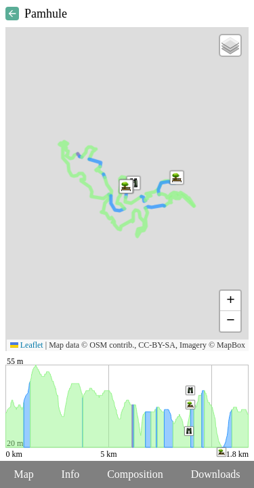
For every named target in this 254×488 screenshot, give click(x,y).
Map (23, 474)
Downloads (215, 474)
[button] (126, 186)
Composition (135, 474)
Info (71, 474)
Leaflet (26, 345)
